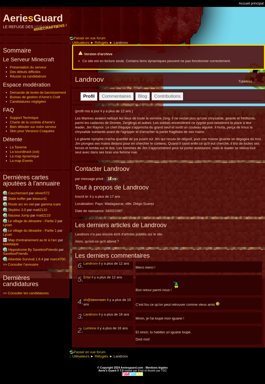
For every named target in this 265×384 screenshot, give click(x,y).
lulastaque (11, 244)
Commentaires (116, 96)
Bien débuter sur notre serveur (33, 127)
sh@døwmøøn (95, 300)
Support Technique (24, 118)
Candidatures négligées (28, 101)
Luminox (90, 328)
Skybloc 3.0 (17, 210)
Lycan (7, 225)
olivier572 (42, 193)
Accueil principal (251, 3)
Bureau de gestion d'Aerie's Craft (35, 97)
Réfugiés (101, 43)
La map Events (21, 161)
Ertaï (87, 277)
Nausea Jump (18, 215)
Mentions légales (156, 367)
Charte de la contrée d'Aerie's (32, 122)
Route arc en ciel (21, 204)
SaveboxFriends (15, 254)
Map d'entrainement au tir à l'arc (32, 240)
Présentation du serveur (28, 67)
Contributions (167, 96)
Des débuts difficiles (25, 72)
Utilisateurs (80, 43)
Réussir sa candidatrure (28, 76)
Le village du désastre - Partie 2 (32, 221)
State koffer (17, 199)
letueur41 (40, 199)
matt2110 (40, 210)
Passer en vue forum (87, 38)
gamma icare (51, 204)
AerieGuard (35, 20)
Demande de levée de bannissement (38, 92)
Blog (142, 96)
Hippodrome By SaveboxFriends (33, 250)
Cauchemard (18, 193)
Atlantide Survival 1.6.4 (25, 259)
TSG (163, 370)
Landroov (91, 263)
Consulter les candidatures (28, 293)
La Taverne (18, 147)
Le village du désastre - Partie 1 (32, 230)
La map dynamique (24, 156)
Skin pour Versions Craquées (32, 131)
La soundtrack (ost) (24, 152)
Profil (89, 96)
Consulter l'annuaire (23, 264)
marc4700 (57, 259)
